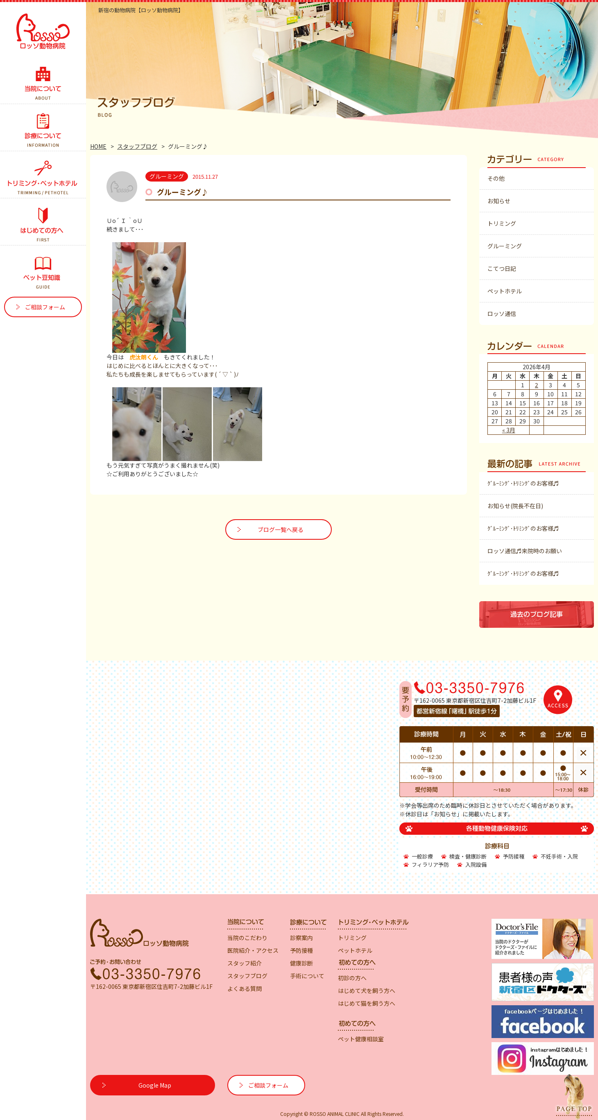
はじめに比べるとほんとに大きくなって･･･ (162, 365)
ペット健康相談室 (361, 1039)
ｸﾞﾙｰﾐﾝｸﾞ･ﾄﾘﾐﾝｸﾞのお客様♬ (523, 483)
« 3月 (508, 430)
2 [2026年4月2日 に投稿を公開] (536, 385)
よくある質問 (244, 988)
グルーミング (504, 246)
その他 (496, 178)
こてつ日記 (501, 268)
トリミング (501, 223)
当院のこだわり (247, 938)
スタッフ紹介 (244, 963)
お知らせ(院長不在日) (515, 506)
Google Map (154, 1085)
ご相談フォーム (45, 307)
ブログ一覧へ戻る (281, 529)
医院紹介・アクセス (253, 950)
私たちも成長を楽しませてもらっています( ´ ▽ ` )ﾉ (172, 374)
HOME (98, 146)
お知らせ (498, 201)
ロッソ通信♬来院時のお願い (524, 551)
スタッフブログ (137, 146)
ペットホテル (504, 291)
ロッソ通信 (501, 313)
